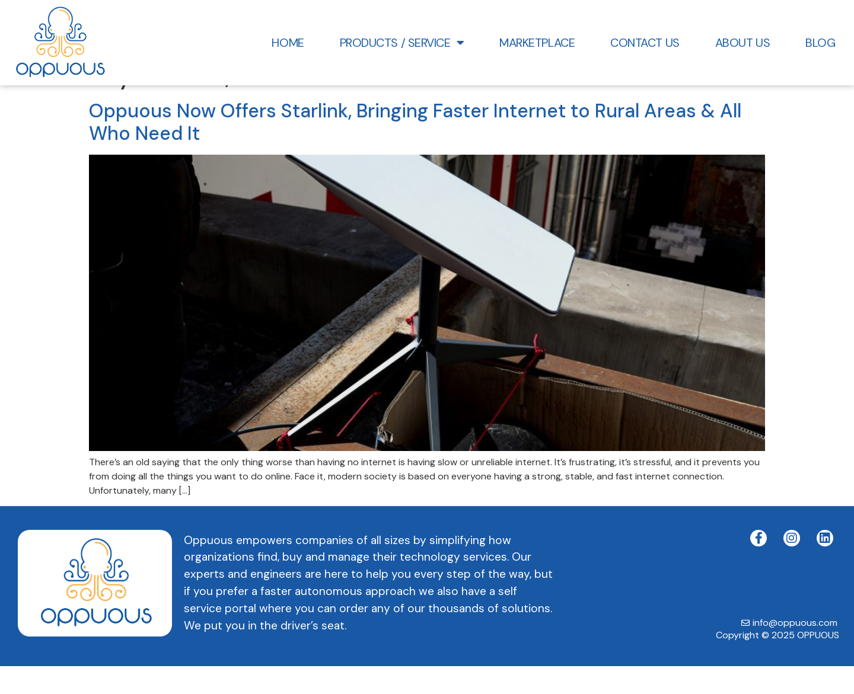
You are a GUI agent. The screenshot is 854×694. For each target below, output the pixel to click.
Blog (820, 42)
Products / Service (402, 42)
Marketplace (537, 42)
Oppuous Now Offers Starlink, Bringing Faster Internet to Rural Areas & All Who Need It (415, 150)
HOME (288, 42)
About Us (742, 42)
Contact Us (645, 42)
